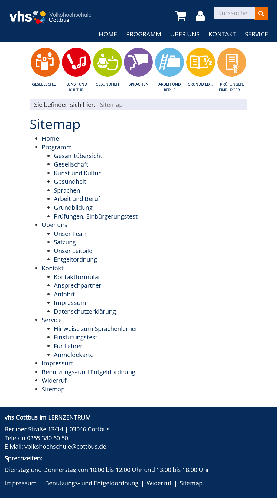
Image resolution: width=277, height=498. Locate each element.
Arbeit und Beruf (169, 87)
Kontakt (222, 34)
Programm (143, 34)
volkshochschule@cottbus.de (65, 446)
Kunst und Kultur (76, 87)
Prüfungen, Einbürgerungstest (233, 87)
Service (256, 34)
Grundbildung (201, 84)
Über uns (185, 34)
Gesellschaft (46, 84)
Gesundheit (107, 84)
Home (108, 34)
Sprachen (138, 84)
